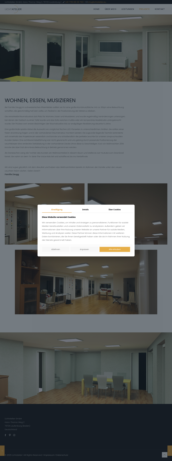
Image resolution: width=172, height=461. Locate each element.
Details (85, 209)
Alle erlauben (115, 249)
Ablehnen (55, 249)
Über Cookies (115, 209)
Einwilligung (56, 209)
